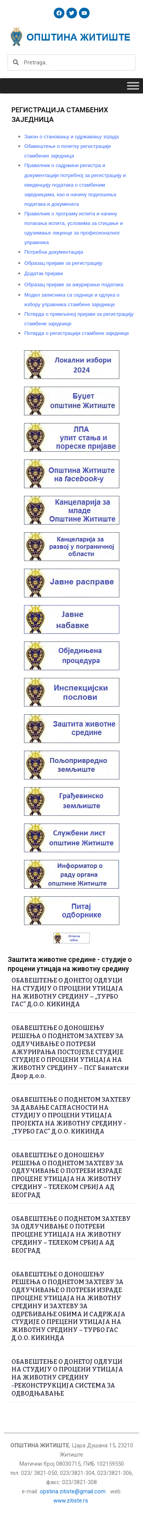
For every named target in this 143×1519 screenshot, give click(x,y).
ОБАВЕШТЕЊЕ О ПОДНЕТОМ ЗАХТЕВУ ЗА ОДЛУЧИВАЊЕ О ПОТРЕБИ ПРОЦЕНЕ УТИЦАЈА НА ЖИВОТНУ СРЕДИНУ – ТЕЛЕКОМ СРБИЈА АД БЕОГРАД (71, 1234)
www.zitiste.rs (71, 1500)
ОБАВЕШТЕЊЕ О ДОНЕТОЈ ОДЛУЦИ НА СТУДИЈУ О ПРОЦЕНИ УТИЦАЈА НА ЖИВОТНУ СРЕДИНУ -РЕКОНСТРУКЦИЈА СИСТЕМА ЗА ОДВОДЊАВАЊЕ (67, 1377)
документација (53, 252)
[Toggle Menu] (133, 85)
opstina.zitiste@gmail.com (73, 1491)
